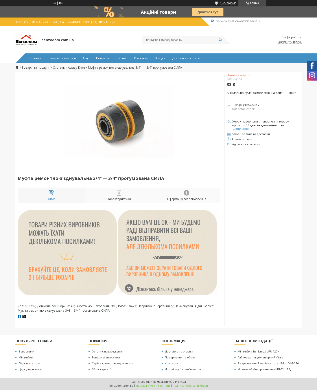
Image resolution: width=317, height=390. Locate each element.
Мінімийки (26, 357)
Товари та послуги (62, 58)
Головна (35, 58)
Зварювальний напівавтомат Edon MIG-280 (268, 363)
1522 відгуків (228, 3)
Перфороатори (29, 363)
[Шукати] (220, 40)
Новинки (102, 58)
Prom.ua (180, 382)
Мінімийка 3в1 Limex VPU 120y (258, 351)
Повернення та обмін (180, 357)
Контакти (141, 58)
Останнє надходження (107, 351)
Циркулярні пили (30, 369)
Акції (86, 58)
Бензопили (26, 351)
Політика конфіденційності (190, 386)
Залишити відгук (290, 41)
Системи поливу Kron (69, 68)
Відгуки (160, 58)
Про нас (121, 58)
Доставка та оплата (179, 351)
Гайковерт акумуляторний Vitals (260, 357)
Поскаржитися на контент (153, 386)
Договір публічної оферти (183, 369)
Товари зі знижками (106, 357)
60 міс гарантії (101, 369)
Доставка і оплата (186, 58)
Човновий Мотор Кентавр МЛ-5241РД (264, 369)
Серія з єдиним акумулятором (112, 363)
